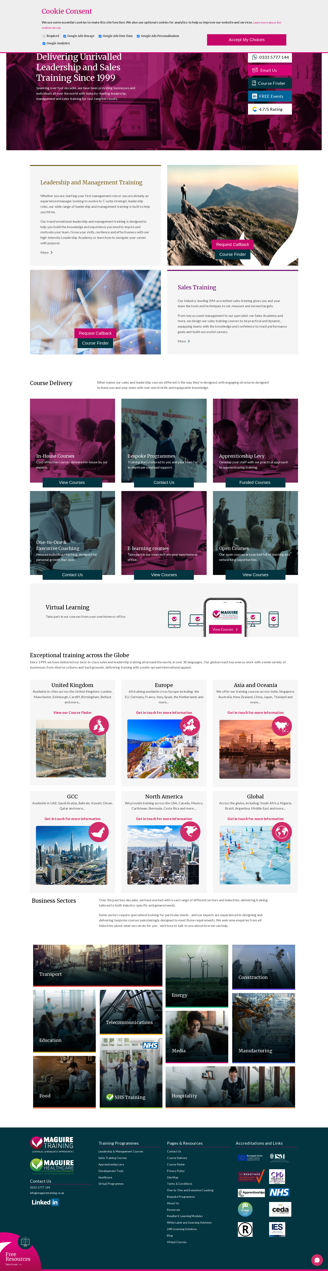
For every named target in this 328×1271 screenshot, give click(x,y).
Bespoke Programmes (181, 1196)
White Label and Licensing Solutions (189, 1222)
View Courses (72, 482)
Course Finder (269, 83)
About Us (173, 1203)
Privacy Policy (176, 1171)
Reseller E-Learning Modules (184, 1216)
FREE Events (268, 96)
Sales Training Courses (113, 1158)
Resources (173, 1209)
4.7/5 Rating (267, 109)
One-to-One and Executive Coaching (190, 1190)
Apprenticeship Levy (111, 1164)
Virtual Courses (177, 1242)
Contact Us (164, 482)
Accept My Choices (247, 39)
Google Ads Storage (81, 36)
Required (53, 36)
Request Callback (232, 244)
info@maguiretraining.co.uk (47, 1193)
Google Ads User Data (118, 36)
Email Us (264, 70)
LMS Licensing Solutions (182, 1229)
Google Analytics (58, 43)
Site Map (172, 1177)
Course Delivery (177, 1158)
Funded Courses (255, 482)
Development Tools (111, 1171)
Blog (170, 1235)
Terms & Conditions (179, 1183)
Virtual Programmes (111, 1183)
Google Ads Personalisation (160, 36)
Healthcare (105, 1177)
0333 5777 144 (270, 57)
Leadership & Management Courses (121, 1151)
